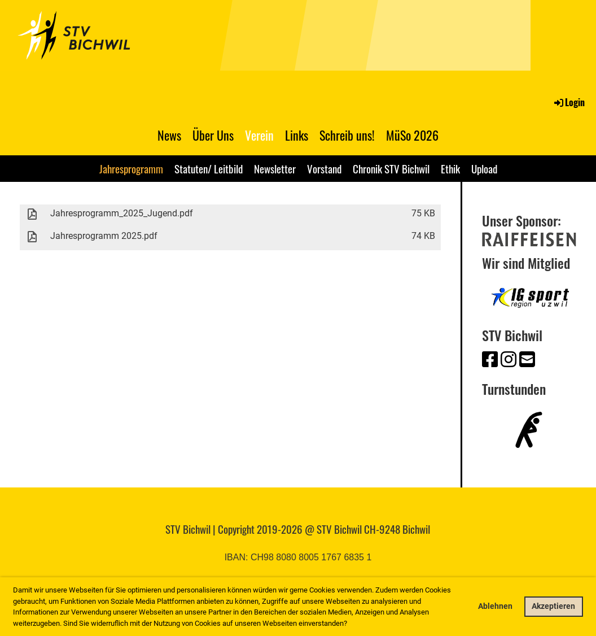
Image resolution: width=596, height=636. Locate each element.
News (169, 135)
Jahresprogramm (131, 168)
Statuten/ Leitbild (208, 168)
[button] (350, 623)
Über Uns (213, 135)
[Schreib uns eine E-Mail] (527, 360)
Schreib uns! (347, 135)
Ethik (450, 168)
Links (296, 135)
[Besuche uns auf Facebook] (490, 360)
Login (569, 102)
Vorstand (324, 168)
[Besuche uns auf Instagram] (508, 360)
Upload (484, 168)
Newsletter (275, 168)
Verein (259, 135)
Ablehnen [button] (495, 606)
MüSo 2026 (412, 135)
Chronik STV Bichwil (391, 168)
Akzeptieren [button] (553, 606)
